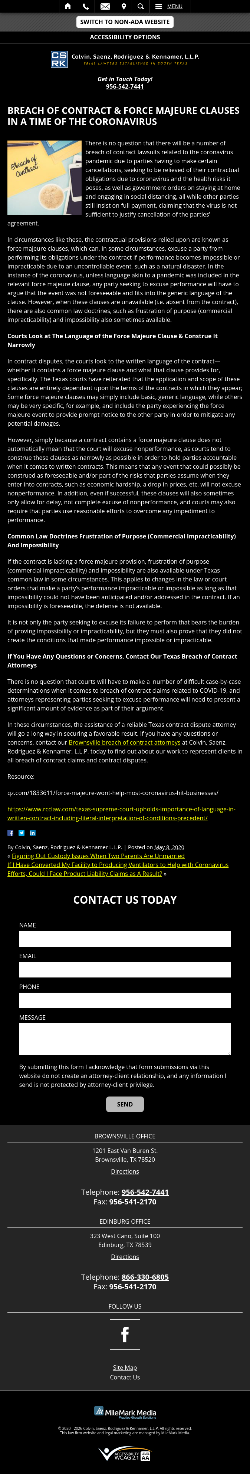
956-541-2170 (133, 1202)
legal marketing (118, 1432)
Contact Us (125, 1377)
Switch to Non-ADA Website (125, 22)
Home (68, 6)
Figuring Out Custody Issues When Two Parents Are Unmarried (98, 856)
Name (27, 925)
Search (140, 6)
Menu (174, 6)
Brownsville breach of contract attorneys (124, 742)
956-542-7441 (125, 86)
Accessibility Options (125, 37)
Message (32, 1018)
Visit (124, 6)
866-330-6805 (145, 1277)
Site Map (125, 1367)
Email (105, 6)
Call (86, 6)
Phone (29, 987)
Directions (125, 1171)
